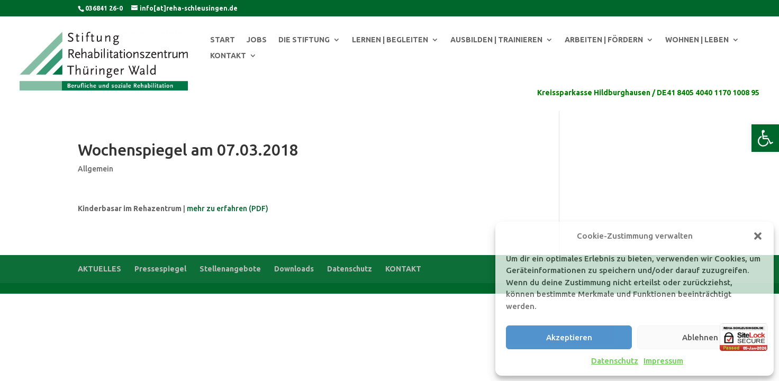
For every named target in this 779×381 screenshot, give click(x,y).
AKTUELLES (99, 269)
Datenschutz (614, 360)
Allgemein (95, 169)
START (222, 40)
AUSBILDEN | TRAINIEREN (496, 40)
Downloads (294, 269)
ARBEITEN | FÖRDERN (604, 40)
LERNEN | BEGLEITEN (390, 40)
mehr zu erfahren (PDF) (227, 208)
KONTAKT (228, 56)
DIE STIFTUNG (304, 40)
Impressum (663, 360)
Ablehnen (700, 337)
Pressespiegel (160, 269)
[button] (765, 138)
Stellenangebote (230, 269)
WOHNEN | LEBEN (697, 40)
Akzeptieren (569, 337)
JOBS (257, 40)
